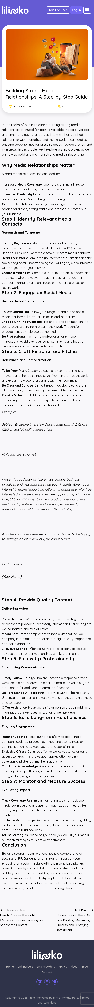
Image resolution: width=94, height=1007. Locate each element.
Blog (85, 966)
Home (10, 966)
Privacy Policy (71, 997)
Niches (63, 966)
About (74, 966)
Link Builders (25, 966)
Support (47, 972)
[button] (87, 10)
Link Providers (46, 966)
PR (62, 106)
